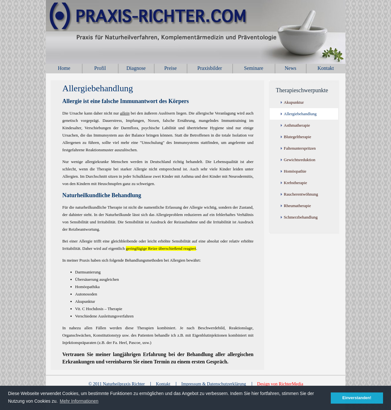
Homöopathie (295, 171)
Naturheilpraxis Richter (202, 32)
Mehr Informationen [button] (79, 401)
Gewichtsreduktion (299, 159)
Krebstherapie (295, 182)
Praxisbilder (209, 68)
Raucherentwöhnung (301, 194)
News (290, 68)
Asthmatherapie (297, 125)
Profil (100, 68)
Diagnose (136, 68)
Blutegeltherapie (297, 136)
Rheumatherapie (297, 205)
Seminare (253, 68)
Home (64, 68)
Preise (170, 68)
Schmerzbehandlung (301, 217)
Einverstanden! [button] (356, 398)
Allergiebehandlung (300, 113)
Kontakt (325, 68)
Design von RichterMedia (280, 384)
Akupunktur (294, 102)
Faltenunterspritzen (300, 148)
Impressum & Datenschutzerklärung (213, 384)
